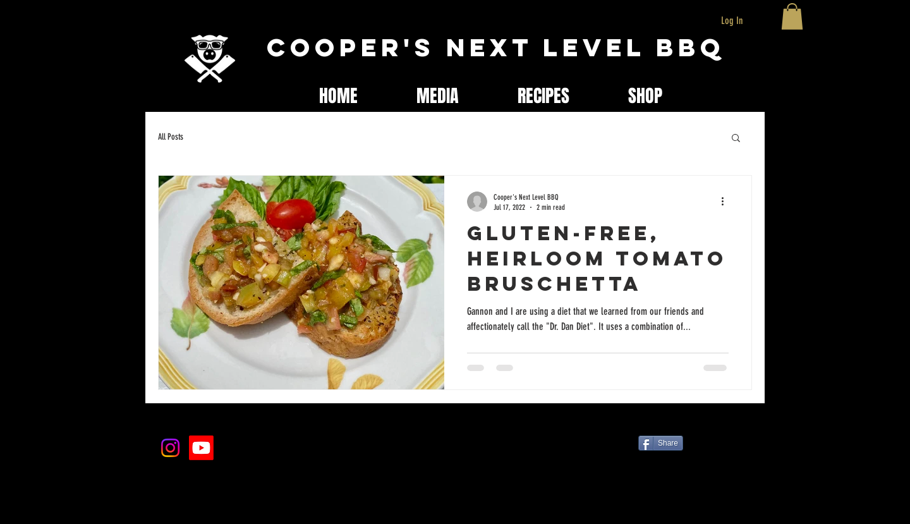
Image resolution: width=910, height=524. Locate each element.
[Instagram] (170, 448)
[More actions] (726, 201)
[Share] (660, 443)
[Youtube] (201, 448)
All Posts (170, 136)
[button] (792, 16)
